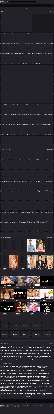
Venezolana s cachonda (37, 373)
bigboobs (17, 356)
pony (2, 329)
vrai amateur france (4, 387)
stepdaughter (25, 354)
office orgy (25, 391)
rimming (44, 353)
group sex (17, 357)
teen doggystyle (46, 380)
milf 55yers (29, 384)
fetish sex (32, 356)
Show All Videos (50, 11)
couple (50, 357)
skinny (1, 346)
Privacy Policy (35, 406)
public (18, 354)
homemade (25, 353)
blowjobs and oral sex (24, 357)
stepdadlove (31, 373)
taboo (9, 350)
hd (47, 346)
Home (3, 5)
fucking (41, 347)
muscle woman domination (30, 394)
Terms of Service (35, 405)
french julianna (2, 366)
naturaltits (41, 354)
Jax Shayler (34, 389)
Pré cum (20, 366)
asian (21, 356)
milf (38, 354)
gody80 (45, 329)
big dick (37, 359)
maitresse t (32, 390)
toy (1, 351)
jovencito (42, 373)
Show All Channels (50, 274)
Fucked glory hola (20, 387)
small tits (38, 353)
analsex (30, 349)
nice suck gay (30, 367)
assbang (42, 346)
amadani (17, 366)
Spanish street (43, 391)
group (28, 347)
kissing (48, 359)
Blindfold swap (30, 391)
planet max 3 (15, 376)
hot (34, 359)
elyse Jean (2, 370)
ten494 (40, 386)
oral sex (21, 354)
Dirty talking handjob (24, 377)
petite (45, 356)
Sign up (52, 1)
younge (11, 376)
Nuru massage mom (36, 381)
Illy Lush (37, 386)
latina (9, 347)
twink (5, 357)
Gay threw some (3, 393)
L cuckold (14, 371)
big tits (8, 357)
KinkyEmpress (14, 329)
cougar (18, 350)
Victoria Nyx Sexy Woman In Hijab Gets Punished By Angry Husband (31, 376)
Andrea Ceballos (31, 387)
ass (11, 357)
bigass (29, 354)
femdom (28, 359)
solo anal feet (18, 384)
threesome (2, 356)
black (12, 353)
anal (25, 346)
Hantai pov (42, 387)
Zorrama (51, 379)
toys (1, 357)
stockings (5, 350)
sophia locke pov (28, 383)
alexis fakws (14, 387)
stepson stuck (15, 367)
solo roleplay (13, 384)
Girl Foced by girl (35, 383)
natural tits (2, 353)
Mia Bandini (30, 389)
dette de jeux (16, 390)
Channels (30, 5)
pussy (18, 351)
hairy (50, 349)
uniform (35, 356)
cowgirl (5, 347)
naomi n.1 (14, 369)
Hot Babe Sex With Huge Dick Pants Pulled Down (10, 386)
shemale (4, 351)
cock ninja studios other (13, 391)
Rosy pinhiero (17, 379)
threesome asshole (34, 379)
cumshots (24, 356)
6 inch (10, 387)
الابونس (29, 379)
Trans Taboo (2, 384)
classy (11, 347)
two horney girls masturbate (39, 374)
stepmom (47, 350)
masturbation (3, 354)
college (38, 356)
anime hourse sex (38, 387)
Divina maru (24, 366)
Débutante (45, 390)
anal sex (25, 347)
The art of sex (10, 396)
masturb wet (21, 393)
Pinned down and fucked (17, 383)
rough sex (12, 346)
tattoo (9, 353)
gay (3, 357)
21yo (31, 354)
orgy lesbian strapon (20, 374)
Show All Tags (51, 343)
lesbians (34, 354)
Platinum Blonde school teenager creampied (9, 394)
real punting (32, 386)
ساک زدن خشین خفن (22, 394)
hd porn (6, 349)
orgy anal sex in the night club (42, 394)
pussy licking (18, 347)
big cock (26, 349)
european (5, 346)
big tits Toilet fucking (4, 376)
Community (49, 5)
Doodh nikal (49, 384)
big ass (27, 346)
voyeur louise (25, 379)
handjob (32, 359)
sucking (8, 346)
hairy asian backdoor (28, 374)
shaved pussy (49, 356)
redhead (2, 347)
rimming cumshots (45, 366)
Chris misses (8, 379)
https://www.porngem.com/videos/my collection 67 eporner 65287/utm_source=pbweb (22, 370)
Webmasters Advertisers (42, 408)
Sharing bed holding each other (37, 384)
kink (40, 346)
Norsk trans (23, 396)
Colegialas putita (44, 393)
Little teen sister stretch (5, 377)
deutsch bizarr (49, 393)
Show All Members (50, 319)
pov (14, 349)
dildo (14, 347)
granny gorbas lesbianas (25, 386)
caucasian (19, 346)
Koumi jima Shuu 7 (19, 389)
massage (24, 350)
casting (34, 350)
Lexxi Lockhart (24, 384)
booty (10, 356)
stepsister (44, 347)
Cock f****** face (43, 367)
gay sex (38, 349)
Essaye (24, 383)
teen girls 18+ (42, 350)
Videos (8, 5)
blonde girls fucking (23, 359)
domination (42, 356)
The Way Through (4, 396)
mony (34, 329)
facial (12, 349)
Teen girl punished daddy (22, 371)
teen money (39, 389)
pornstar (14, 357)
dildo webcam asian (4, 391)
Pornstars (41, 5)
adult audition (10, 369)
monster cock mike (19, 381)
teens (6, 359)
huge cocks (2, 359)
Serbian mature (20, 369)
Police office (13, 374)
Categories (22, 5)
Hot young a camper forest (46, 386)
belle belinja (26, 387)
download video (9, 393)
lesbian (1, 350)
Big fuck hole (36, 390)
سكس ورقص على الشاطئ (3, 367)
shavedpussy (44, 357)
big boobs (13, 356)
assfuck (29, 353)
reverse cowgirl (34, 353)
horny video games (4, 389)
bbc (14, 353)
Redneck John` (46, 373)
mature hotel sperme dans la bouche (35, 380)
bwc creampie (12, 366)
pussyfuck (2, 349)
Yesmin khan (44, 389)
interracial (15, 354)
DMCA (33, 408)
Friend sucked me (17, 396)
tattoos (18, 359)
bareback (32, 351)
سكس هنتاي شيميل (47, 387)
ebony (31, 350)
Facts (5, 383)
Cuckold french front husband (6, 371)
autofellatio (27, 393)
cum (33, 346)
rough (37, 346)
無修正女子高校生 (28, 396)
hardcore (34, 347)
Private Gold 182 (37, 367)
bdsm (17, 353)
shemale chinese (3, 369)
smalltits (21, 347)
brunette (37, 350)
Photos (15, 5)
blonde (12, 350)
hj (38, 346)
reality (31, 346)
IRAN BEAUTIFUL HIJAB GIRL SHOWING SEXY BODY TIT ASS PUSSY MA (14, 373)
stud (51, 347)
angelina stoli (17, 377)
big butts (6, 356)
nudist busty (25, 389)
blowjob (44, 359)
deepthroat (27, 351)
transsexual (34, 349)
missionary (46, 351)
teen (38, 347)
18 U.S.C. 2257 (35, 407)
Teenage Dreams (9, 380)
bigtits (40, 357)
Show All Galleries (50, 149)
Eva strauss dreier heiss (12, 389)
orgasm (22, 346)
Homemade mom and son (48, 369)
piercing (6, 353)
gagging (47, 354)
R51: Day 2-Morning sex (44, 383)
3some (50, 350)
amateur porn (11, 351)
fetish (30, 357)
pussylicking (14, 359)
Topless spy (45, 384)
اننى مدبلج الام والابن (9, 367)
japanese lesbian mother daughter (6, 390)
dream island (9, 383)
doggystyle (20, 353)
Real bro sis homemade (5, 374)
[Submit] (38, 2)
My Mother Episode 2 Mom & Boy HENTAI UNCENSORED (38, 377)
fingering (48, 347)
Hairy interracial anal (37, 366)
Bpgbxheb (28, 390)
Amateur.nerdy (31, 369)
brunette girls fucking (35, 357)
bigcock (30, 347)
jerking (15, 350)
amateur (47, 349)
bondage (42, 351)
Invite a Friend (42, 406)
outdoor (8, 354)
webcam (43, 349)
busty (45, 346)
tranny (20, 350)
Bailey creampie (31, 371)
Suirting (21, 379)
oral (40, 349)
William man (15, 393)
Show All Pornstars (50, 237)
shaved (41, 359)
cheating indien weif (45, 379)
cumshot (28, 356)
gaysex (21, 351)
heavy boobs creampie (23, 367)
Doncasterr (41, 390)
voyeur (9, 349)
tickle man (2, 383)
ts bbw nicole (7, 384)
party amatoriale (21, 380)
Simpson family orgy (32, 393)
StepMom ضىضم (29, 366)
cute (41, 353)
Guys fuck (12, 377)
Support (41, 405)
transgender (9, 359)
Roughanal (42, 370)
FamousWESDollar (25, 329)
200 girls (40, 379)
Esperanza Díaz (2, 380)
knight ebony (26, 369)
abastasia (26, 380)
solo (24, 351)
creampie (27, 350)
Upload (42, 2)
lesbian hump (3, 379)
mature (48, 353)
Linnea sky (7, 366)
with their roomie (15, 380)
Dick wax (13, 379)
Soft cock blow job (22, 390)
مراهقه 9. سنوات (39, 393)
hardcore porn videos (20, 349)
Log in (49, 1)
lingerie (38, 351)
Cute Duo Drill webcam (39, 369)
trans (16, 346)
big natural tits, (11, 381)
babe (11, 354)
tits (47, 357)
